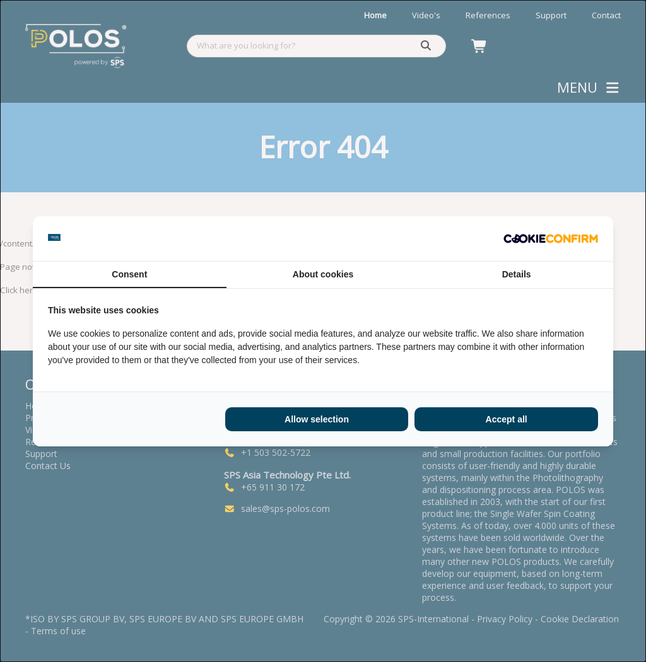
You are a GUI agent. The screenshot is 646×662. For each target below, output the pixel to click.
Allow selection (317, 419)
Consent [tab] (129, 274)
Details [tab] (516, 274)
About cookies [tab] (323, 274)
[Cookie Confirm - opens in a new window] (550, 238)
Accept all (506, 419)
